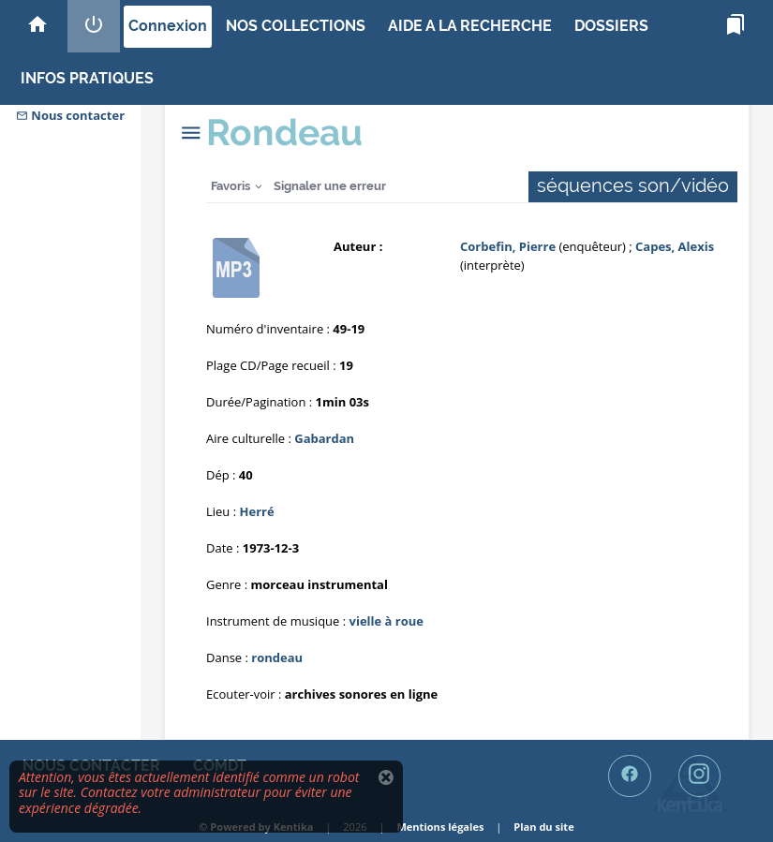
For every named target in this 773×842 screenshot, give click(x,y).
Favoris (230, 186)
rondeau (277, 657)
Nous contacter (70, 115)
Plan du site (543, 827)
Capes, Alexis (674, 246)
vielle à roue (386, 621)
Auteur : (358, 246)
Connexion (167, 26)
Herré (257, 511)
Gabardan (324, 438)
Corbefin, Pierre (508, 246)
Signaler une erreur (330, 186)
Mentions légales (439, 827)
